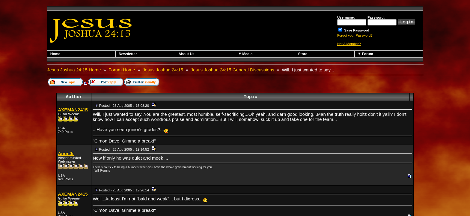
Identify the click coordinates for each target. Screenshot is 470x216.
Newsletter (128, 54)
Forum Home (122, 69)
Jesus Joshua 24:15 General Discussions (232, 69)
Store (303, 54)
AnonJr (66, 153)
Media (245, 54)
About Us (186, 54)
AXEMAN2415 (73, 109)
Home (55, 54)
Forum (365, 54)
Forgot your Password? (355, 35)
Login (406, 22)
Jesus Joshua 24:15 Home (74, 69)
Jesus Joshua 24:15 (163, 69)
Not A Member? (349, 44)
